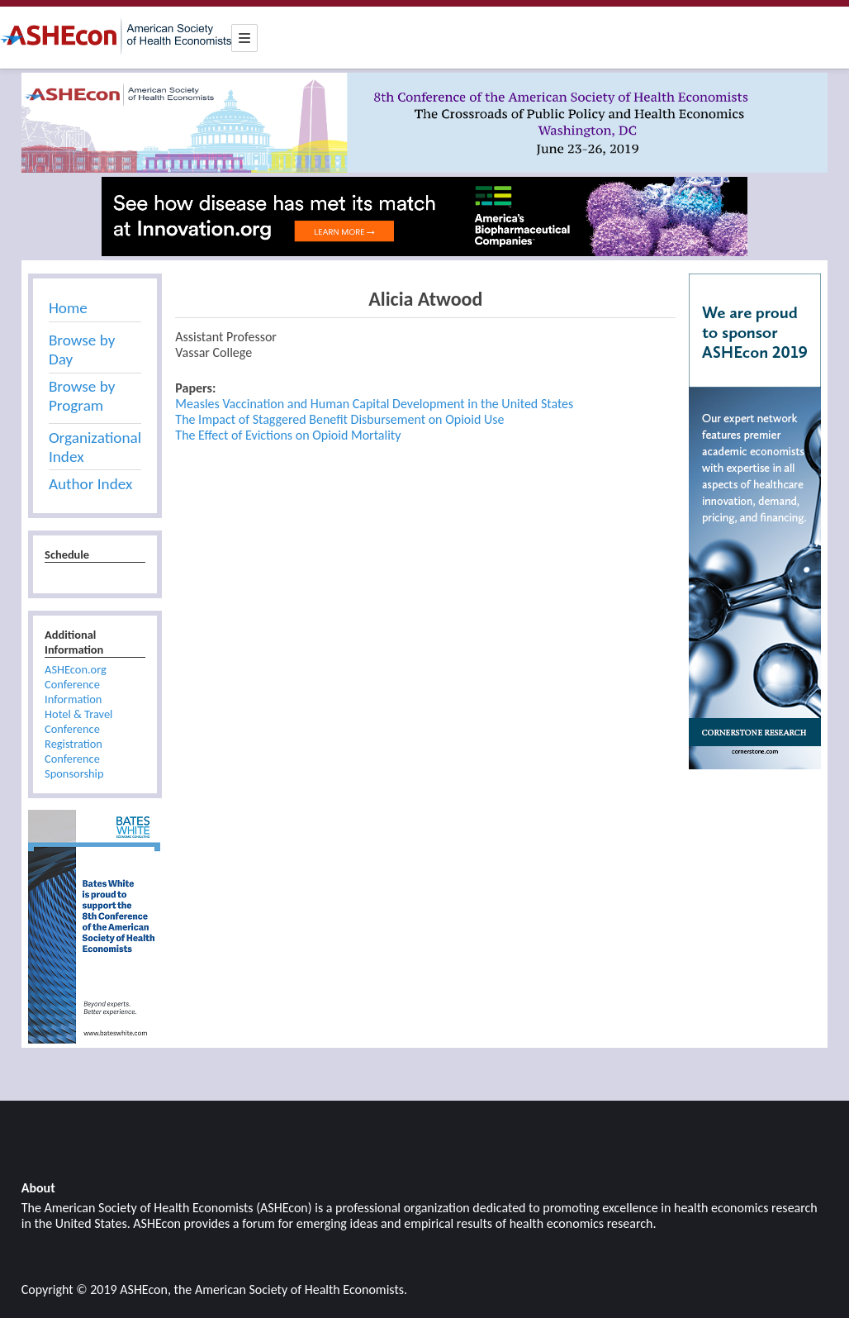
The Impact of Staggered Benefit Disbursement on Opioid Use (339, 419)
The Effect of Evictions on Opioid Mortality (288, 435)
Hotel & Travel (78, 714)
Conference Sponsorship (74, 766)
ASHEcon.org (76, 669)
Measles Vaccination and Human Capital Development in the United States (374, 404)
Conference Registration (73, 736)
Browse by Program (82, 396)
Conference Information (73, 692)
